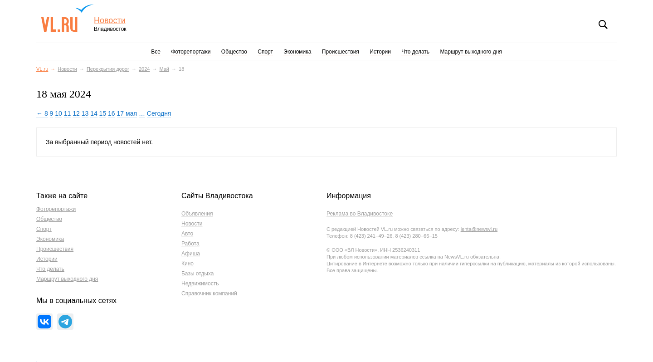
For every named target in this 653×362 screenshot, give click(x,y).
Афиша (190, 253)
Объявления (197, 213)
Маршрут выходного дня (471, 52)
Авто (187, 233)
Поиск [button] (603, 24)
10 (58, 113)
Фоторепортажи (190, 52)
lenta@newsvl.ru (479, 229)
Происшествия (340, 52)
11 (67, 113)
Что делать (415, 52)
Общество (234, 52)
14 (93, 113)
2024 (144, 69)
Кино (187, 263)
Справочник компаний (209, 293)
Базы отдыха (197, 273)
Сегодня (159, 113)
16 (111, 113)
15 (103, 113)
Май (164, 69)
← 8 (42, 113)
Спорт (265, 52)
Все (156, 52)
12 (76, 113)
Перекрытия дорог (108, 69)
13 (85, 113)
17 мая (127, 113)
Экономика (297, 52)
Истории (380, 52)
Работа (190, 243)
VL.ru (67, 18)
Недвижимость (200, 283)
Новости (110, 20)
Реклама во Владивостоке (359, 213)
